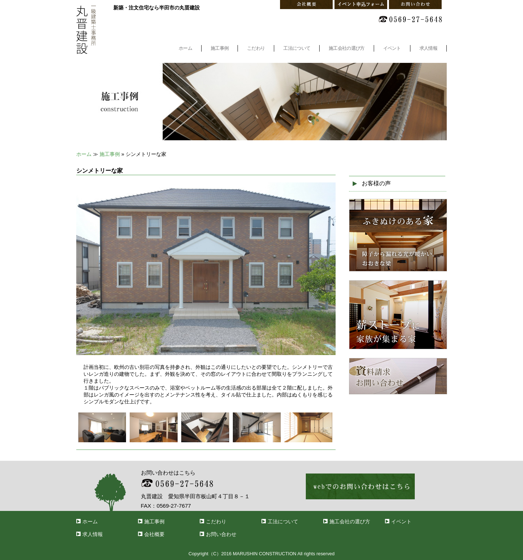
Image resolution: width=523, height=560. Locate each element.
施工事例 (219, 48)
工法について (296, 48)
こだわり (256, 48)
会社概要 (154, 534)
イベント (392, 48)
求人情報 (428, 48)
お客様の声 (376, 183)
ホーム (185, 48)
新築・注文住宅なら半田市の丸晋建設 (156, 8)
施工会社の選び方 (346, 48)
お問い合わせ (221, 534)
